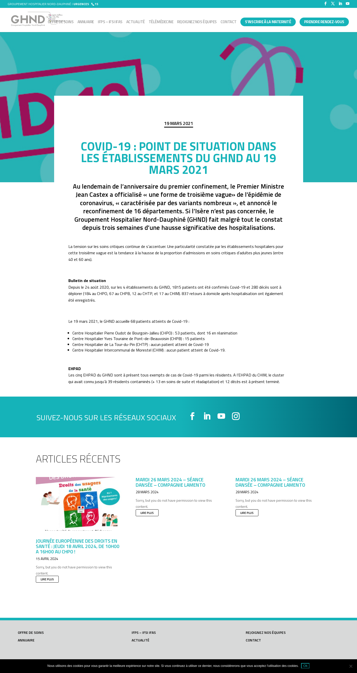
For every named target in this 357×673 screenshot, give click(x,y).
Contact (229, 22)
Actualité (135, 22)
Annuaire (85, 22)
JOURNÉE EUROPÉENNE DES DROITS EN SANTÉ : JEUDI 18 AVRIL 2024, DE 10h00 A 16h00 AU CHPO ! (77, 546)
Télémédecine (161, 22)
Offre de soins (61, 22)
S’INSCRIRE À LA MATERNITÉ (268, 22)
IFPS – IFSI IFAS (110, 22)
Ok (305, 666)
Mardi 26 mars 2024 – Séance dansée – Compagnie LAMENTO (170, 482)
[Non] (350, 666)
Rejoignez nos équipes (197, 22)
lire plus (47, 579)
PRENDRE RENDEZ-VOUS (324, 22)
